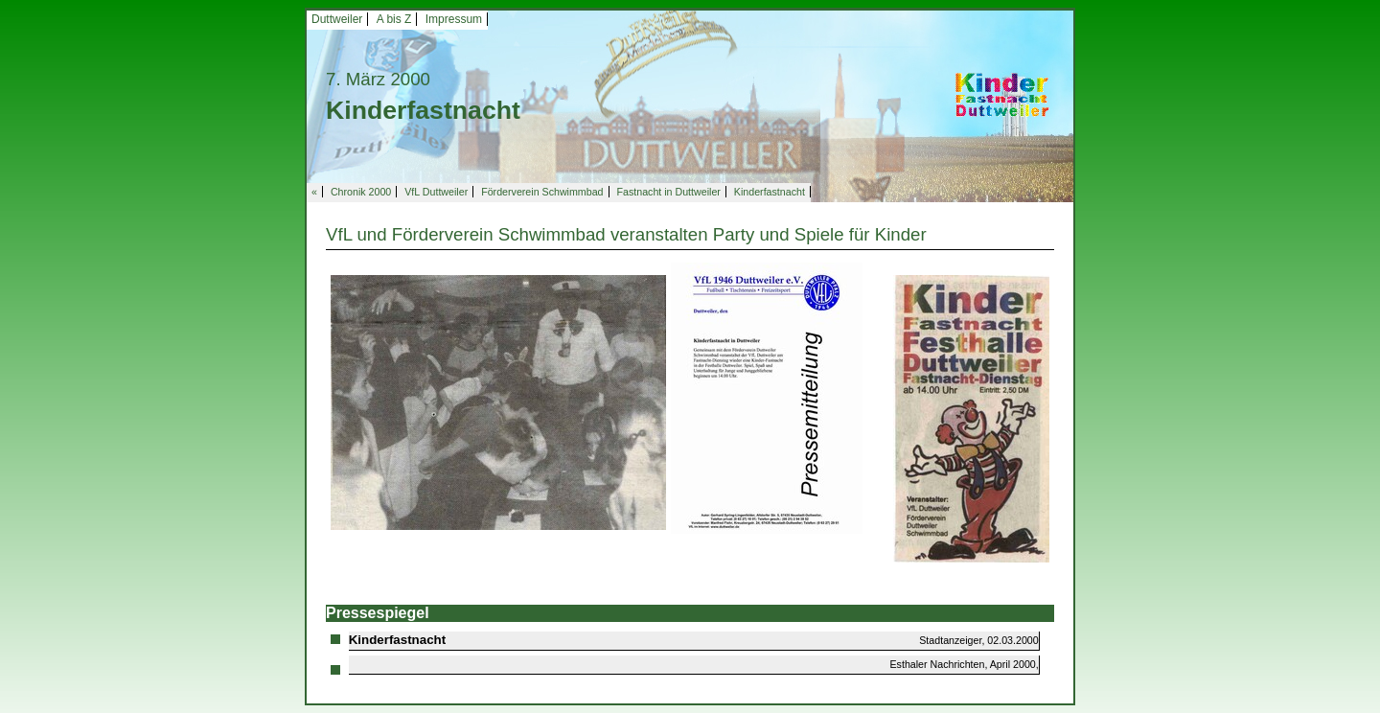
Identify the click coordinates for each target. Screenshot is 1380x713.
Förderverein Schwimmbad (542, 191)
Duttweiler (336, 19)
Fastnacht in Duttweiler (668, 191)
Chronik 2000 (361, 191)
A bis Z (394, 19)
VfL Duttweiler (436, 191)
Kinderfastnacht (769, 191)
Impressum (454, 19)
